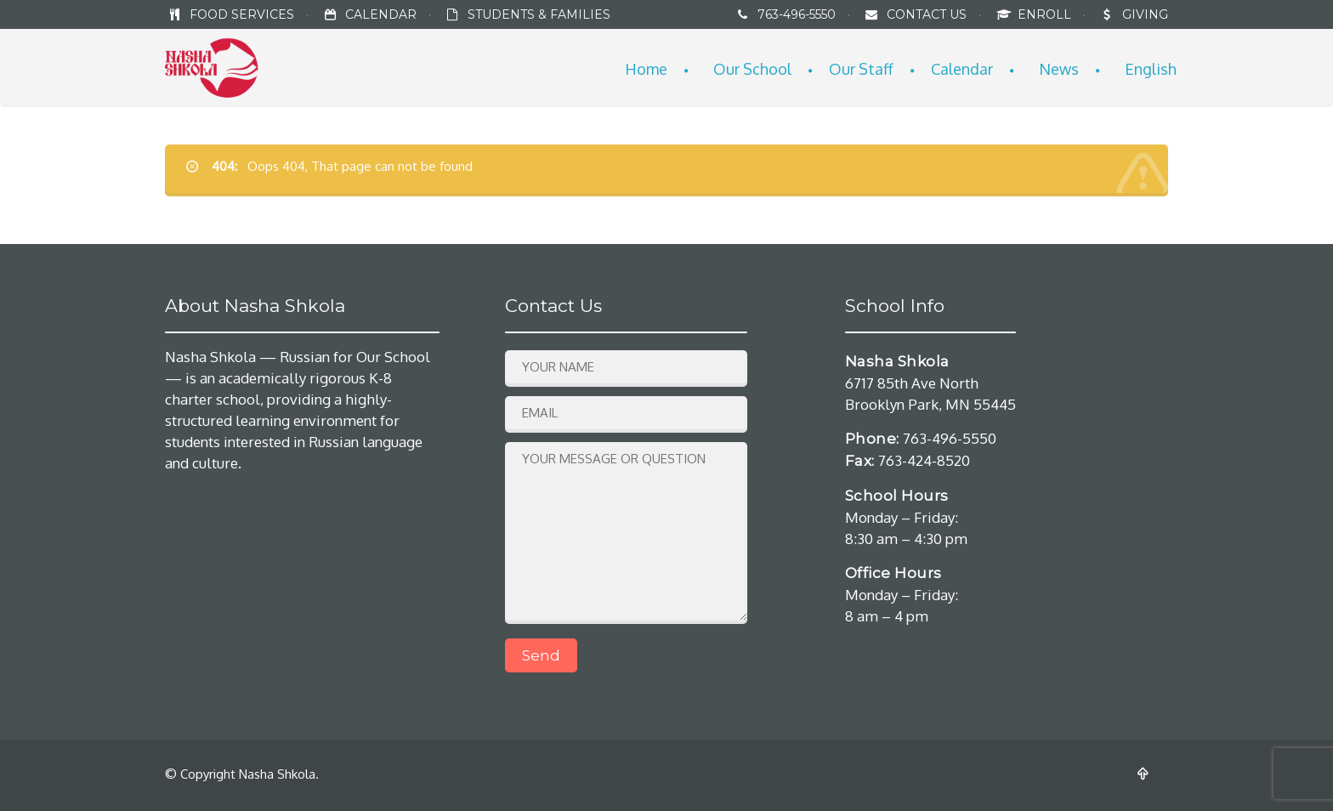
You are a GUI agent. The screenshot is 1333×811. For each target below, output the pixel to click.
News (1059, 69)
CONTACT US (927, 14)
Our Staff (861, 69)
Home (646, 69)
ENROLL (1046, 14)
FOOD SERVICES (242, 14)
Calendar (962, 69)
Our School (752, 69)
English (1151, 69)
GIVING (1145, 14)
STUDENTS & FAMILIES (539, 14)
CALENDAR (381, 14)
